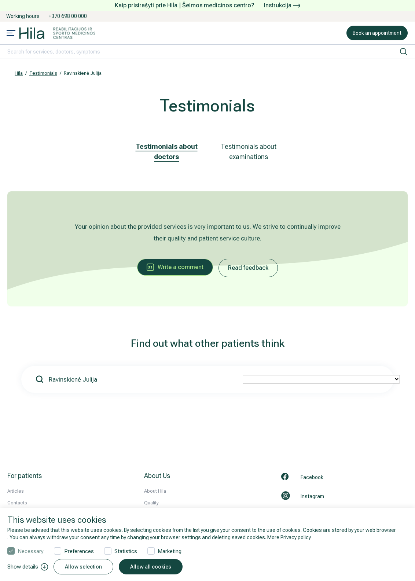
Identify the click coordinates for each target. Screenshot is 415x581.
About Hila (155, 491)
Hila (19, 73)
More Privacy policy (289, 537)
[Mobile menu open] (11, 34)
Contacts (17, 502)
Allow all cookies (150, 567)
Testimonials (43, 73)
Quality (151, 502)
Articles (15, 491)
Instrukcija (282, 5)
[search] (404, 52)
